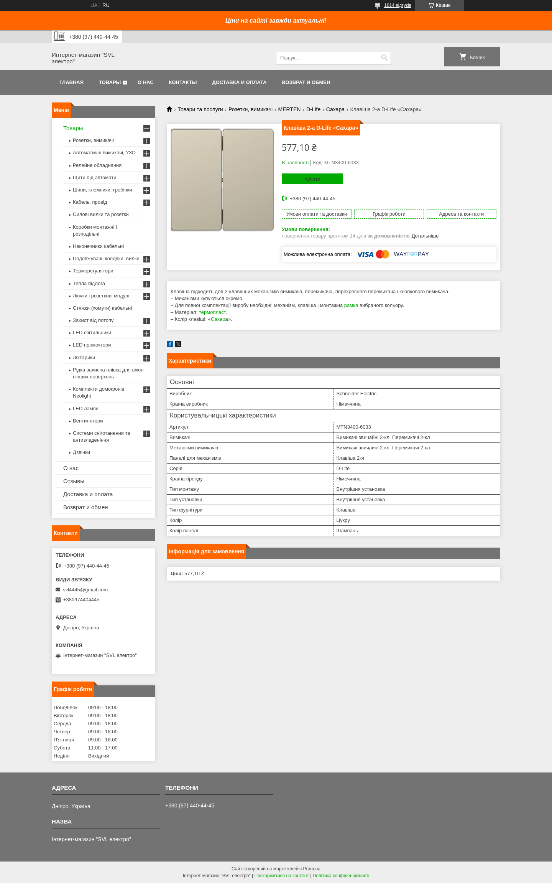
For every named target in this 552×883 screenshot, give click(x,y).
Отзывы (73, 481)
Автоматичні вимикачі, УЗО (104, 152)
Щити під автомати (94, 177)
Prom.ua (311, 868)
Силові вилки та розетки (101, 214)
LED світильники (92, 332)
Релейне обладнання (97, 165)
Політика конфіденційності (341, 875)
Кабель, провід (90, 202)
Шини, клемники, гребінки (102, 190)
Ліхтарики (84, 357)
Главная (71, 82)
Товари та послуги (200, 109)
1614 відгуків (397, 5)
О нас (146, 82)
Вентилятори (88, 421)
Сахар (218, 319)
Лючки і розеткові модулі (101, 296)
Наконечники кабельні (98, 246)
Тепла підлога (89, 283)
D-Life (313, 109)
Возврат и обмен (306, 82)
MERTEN (289, 109)
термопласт (212, 312)
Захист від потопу (93, 320)
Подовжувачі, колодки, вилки (106, 258)
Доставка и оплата (239, 82)
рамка (351, 305)
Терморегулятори (93, 271)
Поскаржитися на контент (282, 875)
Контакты (183, 82)
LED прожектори (92, 345)
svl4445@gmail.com (85, 590)
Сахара (335, 109)
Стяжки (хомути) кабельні (102, 308)
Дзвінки (81, 452)
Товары (110, 82)
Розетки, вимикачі (250, 109)
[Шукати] (384, 57)
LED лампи (86, 408)
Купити (312, 179)
